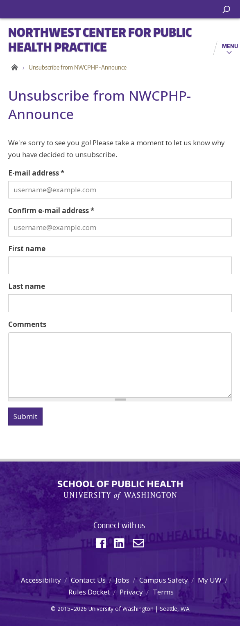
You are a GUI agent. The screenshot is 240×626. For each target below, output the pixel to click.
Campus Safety (163, 580)
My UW (210, 580)
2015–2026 (72, 608)
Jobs (122, 580)
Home (13, 67)
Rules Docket (89, 592)
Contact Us (88, 580)
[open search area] (226, 9)
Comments (27, 324)
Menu (230, 46)
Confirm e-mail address (51, 210)
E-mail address (36, 173)
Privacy (131, 592)
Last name (26, 286)
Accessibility (41, 580)
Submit (25, 416)
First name (26, 248)
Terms (163, 592)
